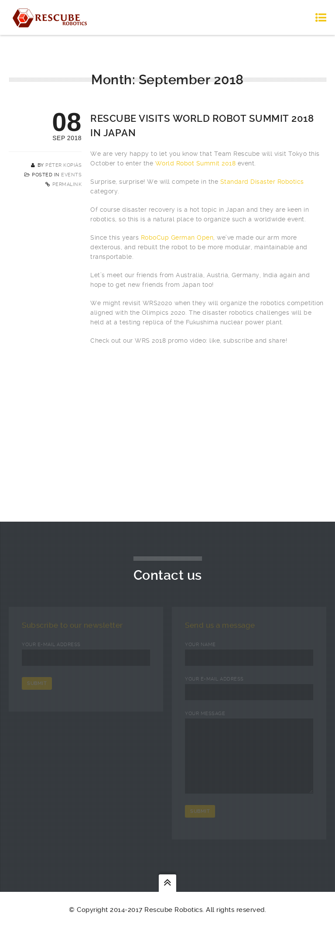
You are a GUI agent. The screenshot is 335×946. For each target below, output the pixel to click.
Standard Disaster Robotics (262, 181)
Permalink (67, 184)
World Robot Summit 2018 (195, 163)
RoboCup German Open (177, 237)
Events (71, 175)
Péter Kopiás (63, 165)
